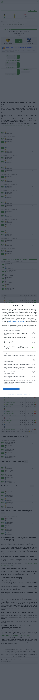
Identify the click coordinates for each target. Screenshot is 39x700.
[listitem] (19, 330)
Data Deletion (11, 394)
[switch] (33, 333)
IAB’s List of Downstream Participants (16, 321)
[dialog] (19, 350)
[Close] (36, 306)
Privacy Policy (27, 394)
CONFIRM (11, 389)
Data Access (19, 394)
